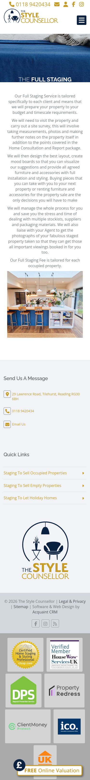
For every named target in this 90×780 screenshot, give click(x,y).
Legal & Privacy (72, 601)
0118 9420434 (29, 4)
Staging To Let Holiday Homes (30, 497)
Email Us (18, 424)
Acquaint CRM (44, 612)
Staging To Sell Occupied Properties (35, 473)
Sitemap (21, 606)
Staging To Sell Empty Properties (32, 485)
